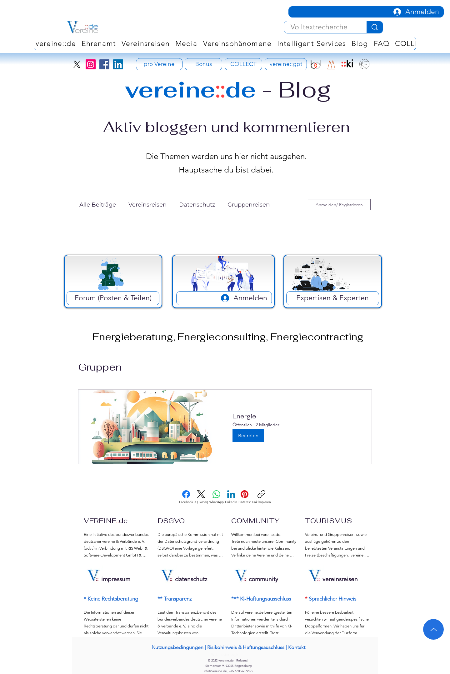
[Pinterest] (244, 497)
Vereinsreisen (147, 204)
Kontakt (296, 647)
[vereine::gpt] (286, 64)
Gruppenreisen (249, 204)
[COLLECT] (243, 64)
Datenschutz (197, 204)
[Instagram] (91, 64)
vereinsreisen (340, 579)
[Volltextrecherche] (318, 27)
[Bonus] (203, 64)
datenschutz (191, 579)
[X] (77, 64)
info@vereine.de (215, 671)
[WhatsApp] (216, 497)
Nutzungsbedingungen (177, 647)
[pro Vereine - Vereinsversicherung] (159, 64)
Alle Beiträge (97, 204)
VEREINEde (106, 520)
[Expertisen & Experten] (332, 298)
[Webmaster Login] (225, 654)
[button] (237, 43)
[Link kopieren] (261, 497)
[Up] (433, 629)
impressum (115, 579)
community (263, 579)
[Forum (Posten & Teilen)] (113, 298)
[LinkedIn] (118, 64)
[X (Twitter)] (201, 497)
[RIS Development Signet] (331, 64)
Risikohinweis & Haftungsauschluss (245, 647)
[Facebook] (104, 64)
